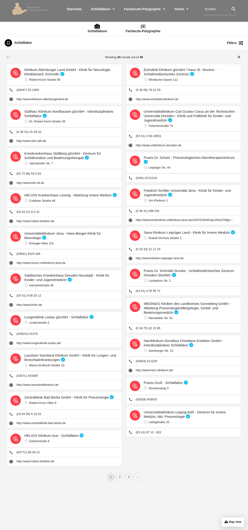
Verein (181, 9)
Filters (235, 42)
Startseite (74, 9)
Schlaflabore (103, 9)
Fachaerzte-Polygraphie (144, 9)
